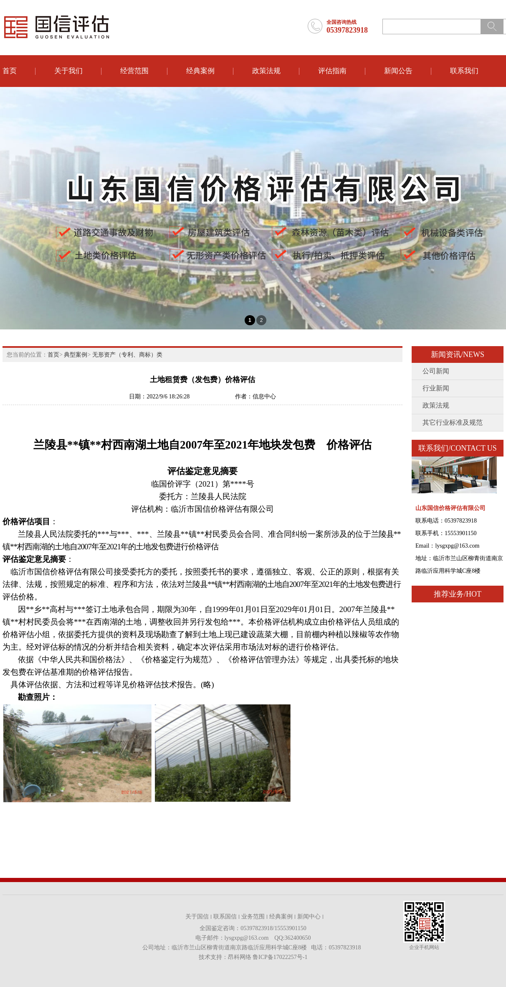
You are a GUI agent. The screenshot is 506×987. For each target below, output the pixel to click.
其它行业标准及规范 (453, 422)
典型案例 (75, 355)
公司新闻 (436, 371)
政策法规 (266, 71)
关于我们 (68, 71)
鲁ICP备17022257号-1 (280, 957)
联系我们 (464, 71)
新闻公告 (398, 71)
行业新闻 (436, 388)
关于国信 (197, 916)
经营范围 (134, 71)
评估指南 (332, 71)
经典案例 (200, 71)
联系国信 (225, 916)
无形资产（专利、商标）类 (127, 355)
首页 (10, 71)
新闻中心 (309, 916)
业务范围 (253, 916)
